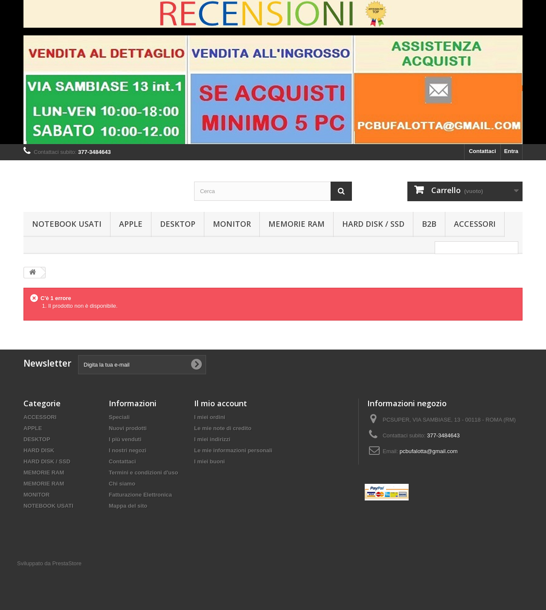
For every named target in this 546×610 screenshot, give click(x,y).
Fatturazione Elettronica (140, 494)
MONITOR (232, 224)
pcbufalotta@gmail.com (429, 451)
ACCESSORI (475, 224)
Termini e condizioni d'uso (143, 472)
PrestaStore (66, 563)
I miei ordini (209, 417)
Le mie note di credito (222, 428)
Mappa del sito (128, 506)
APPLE (130, 224)
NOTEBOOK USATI (67, 224)
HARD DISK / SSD (373, 224)
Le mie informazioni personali (233, 450)
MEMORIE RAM (296, 224)
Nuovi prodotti (128, 428)
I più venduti (125, 439)
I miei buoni (209, 461)
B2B (429, 224)
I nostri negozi (127, 450)
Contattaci (482, 151)
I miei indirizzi (212, 439)
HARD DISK (38, 450)
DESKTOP (177, 224)
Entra (511, 151)
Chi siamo (122, 483)
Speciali (119, 417)
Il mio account (220, 403)
